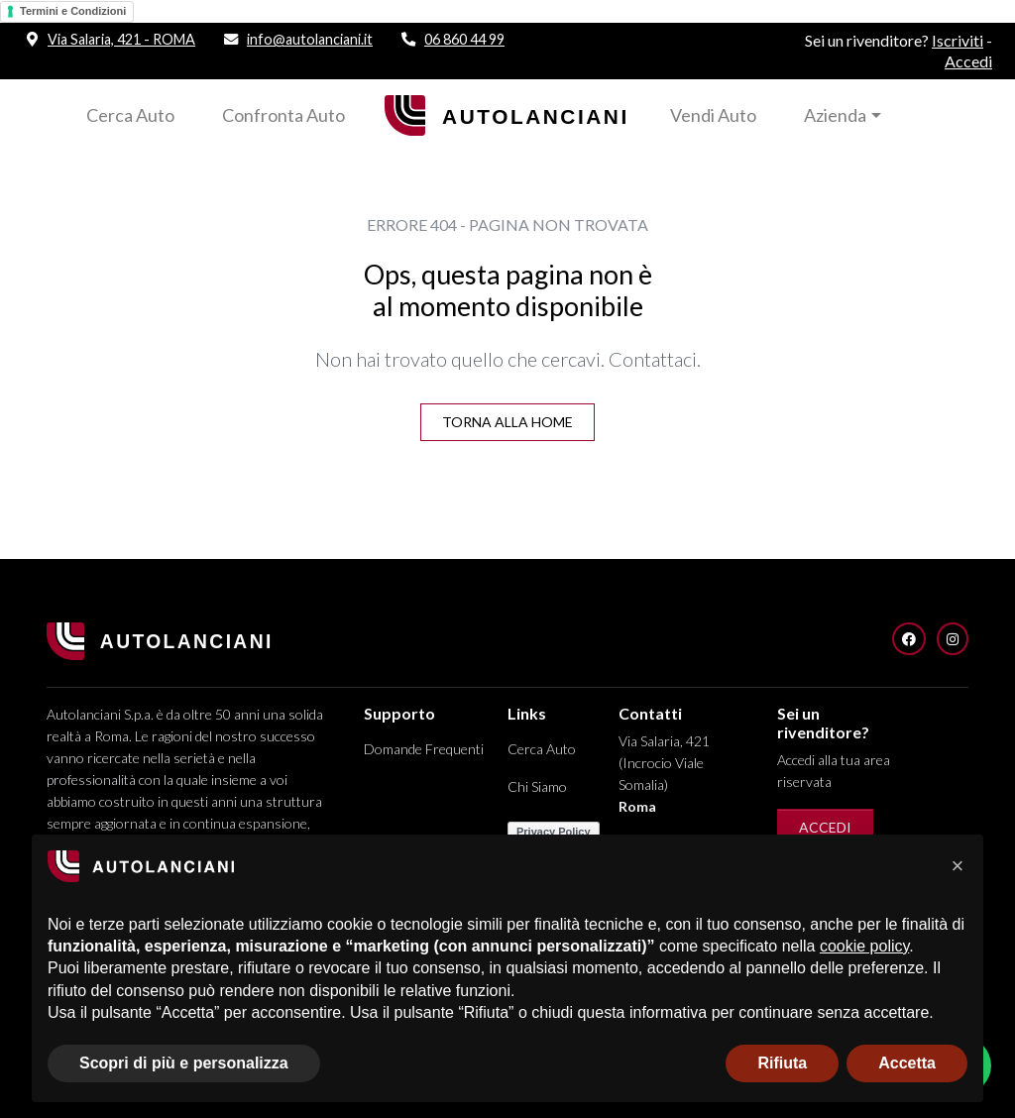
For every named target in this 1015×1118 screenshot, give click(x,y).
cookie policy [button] (864, 946)
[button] (957, 866)
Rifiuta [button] (782, 1063)
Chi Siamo (537, 786)
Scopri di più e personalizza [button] (183, 1063)
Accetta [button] (907, 1063)
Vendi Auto (713, 115)
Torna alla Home (507, 421)
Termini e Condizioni (73, 11)
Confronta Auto (283, 115)
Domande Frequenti (424, 748)
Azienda (835, 115)
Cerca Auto (130, 115)
